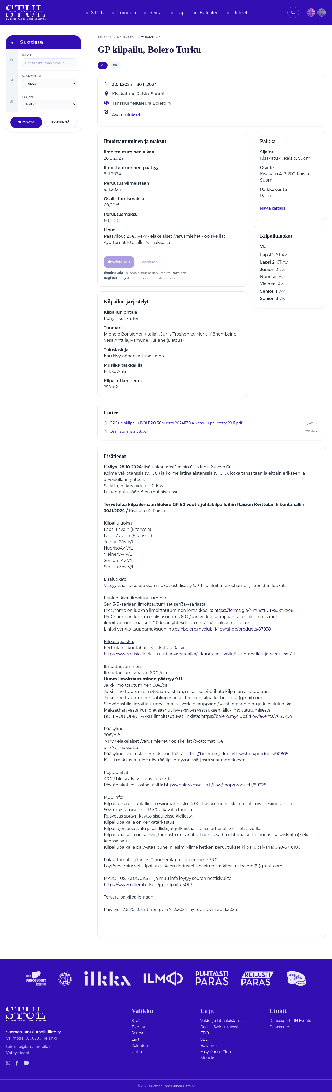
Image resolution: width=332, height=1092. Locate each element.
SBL (204, 1039)
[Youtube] (26, 1063)
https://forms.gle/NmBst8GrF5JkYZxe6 (253, 610)
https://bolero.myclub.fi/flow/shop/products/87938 (220, 629)
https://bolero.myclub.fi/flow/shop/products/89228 (215, 784)
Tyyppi (27, 96)
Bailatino (208, 1045)
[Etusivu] (26, 12)
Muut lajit (209, 1058)
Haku (26, 55)
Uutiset (138, 1051)
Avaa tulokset (126, 114)
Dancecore (279, 1026)
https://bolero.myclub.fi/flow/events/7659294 (246, 716)
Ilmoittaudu (119, 262)
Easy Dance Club (215, 1051)
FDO (204, 1033)
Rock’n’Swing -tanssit (219, 1026)
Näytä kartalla (273, 208)
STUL (136, 1020)
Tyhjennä (61, 122)
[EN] (311, 12)
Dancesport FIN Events (290, 1020)
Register (149, 262)
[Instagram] (8, 1063)
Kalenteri (140, 1045)
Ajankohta (31, 76)
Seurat (137, 1033)
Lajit (135, 1039)
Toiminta (140, 1026)
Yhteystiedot (18, 1052)
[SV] (321, 12)
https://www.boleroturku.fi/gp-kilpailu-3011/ (148, 884)
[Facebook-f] (17, 1063)
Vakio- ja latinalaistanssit (222, 1020)
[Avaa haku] (293, 12)
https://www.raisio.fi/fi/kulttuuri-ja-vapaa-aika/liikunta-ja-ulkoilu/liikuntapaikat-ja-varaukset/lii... (201, 654)
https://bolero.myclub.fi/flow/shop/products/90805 (236, 753)
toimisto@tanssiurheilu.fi (28, 1046)
